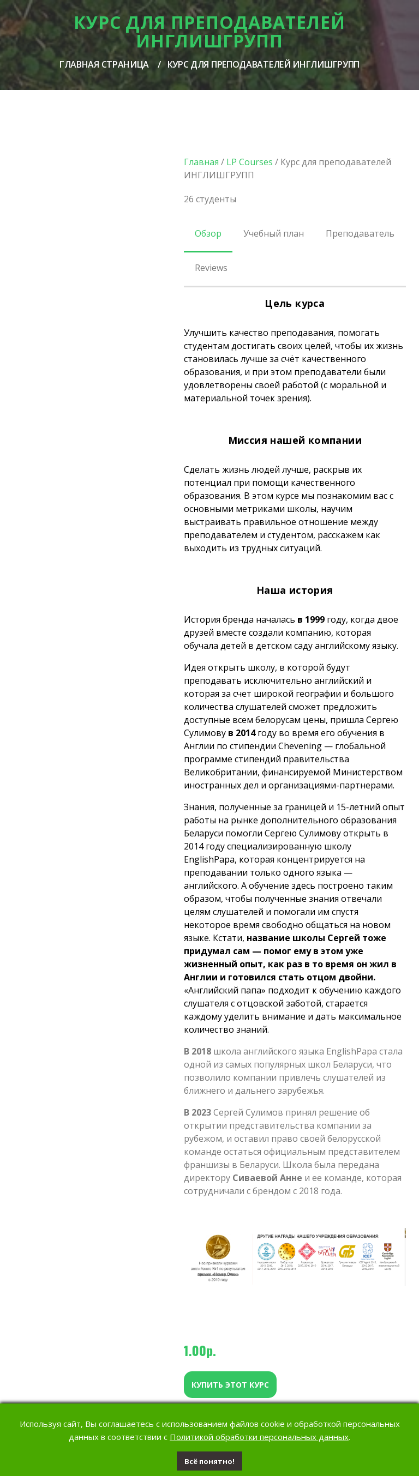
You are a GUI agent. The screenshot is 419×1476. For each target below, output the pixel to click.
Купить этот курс (230, 1384)
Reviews (211, 268)
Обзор (208, 233)
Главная (201, 162)
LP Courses (249, 162)
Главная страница (104, 64)
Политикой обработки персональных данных (259, 1436)
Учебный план (273, 233)
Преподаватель (360, 233)
